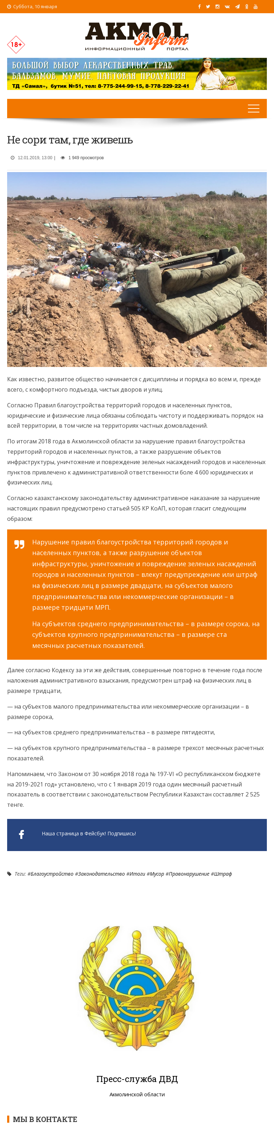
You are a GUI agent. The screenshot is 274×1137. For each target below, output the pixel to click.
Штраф (223, 873)
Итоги (137, 873)
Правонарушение (189, 873)
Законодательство (101, 873)
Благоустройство (52, 873)
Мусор (157, 873)
